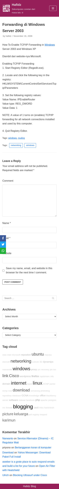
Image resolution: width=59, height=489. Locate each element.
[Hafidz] (19, 8)
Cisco (14, 376)
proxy (34, 369)
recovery (45, 369)
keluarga (21, 414)
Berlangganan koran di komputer (33, 447)
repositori (26, 354)
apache (44, 400)
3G (40, 362)
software (13, 400)
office (42, 395)
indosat (22, 400)
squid (29, 384)
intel (9, 355)
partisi (52, 384)
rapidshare (45, 376)
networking (16, 145)
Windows (50, 44)
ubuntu (38, 354)
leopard (43, 414)
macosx (48, 355)
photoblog (45, 391)
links (41, 407)
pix (51, 369)
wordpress (25, 376)
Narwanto (7, 438)
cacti (36, 407)
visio (4, 355)
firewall (9, 407)
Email (6, 238)
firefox (35, 376)
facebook (30, 400)
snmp (5, 391)
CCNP (46, 384)
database (16, 395)
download (21, 390)
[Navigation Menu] (53, 8)
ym (39, 369)
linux (37, 383)
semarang (35, 391)
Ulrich (5, 475)
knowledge (34, 395)
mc (3, 407)
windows (12, 138)
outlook (35, 362)
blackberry (51, 395)
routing (21, 138)
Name (6, 223)
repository (7, 395)
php (37, 399)
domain (6, 383)
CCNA (25, 395)
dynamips (48, 361)
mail (10, 391)
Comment (7, 180)
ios (54, 369)
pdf (30, 414)
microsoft (16, 355)
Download (8, 452)
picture (7, 414)
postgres (52, 400)
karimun (8, 420)
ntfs (52, 376)
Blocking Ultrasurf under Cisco (30, 475)
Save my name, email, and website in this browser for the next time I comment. (29, 270)
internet (18, 383)
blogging (23, 406)
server (5, 400)
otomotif (6, 362)
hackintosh (49, 407)
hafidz (8, 36)
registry (35, 414)
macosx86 (7, 369)
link (5, 376)
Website (6, 253)
